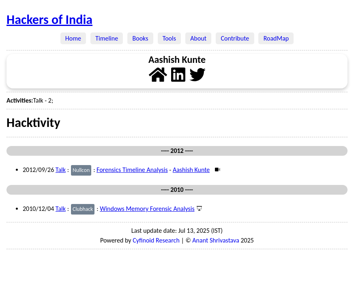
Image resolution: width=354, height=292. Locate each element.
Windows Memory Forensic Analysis (147, 209)
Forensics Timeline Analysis (132, 170)
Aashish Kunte (191, 170)
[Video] (217, 170)
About (198, 38)
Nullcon (81, 170)
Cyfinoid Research (156, 240)
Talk (61, 170)
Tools (169, 38)
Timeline (106, 38)
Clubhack (83, 209)
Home (73, 38)
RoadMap (276, 38)
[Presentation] (198, 209)
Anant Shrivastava (215, 240)
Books (140, 38)
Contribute (235, 38)
